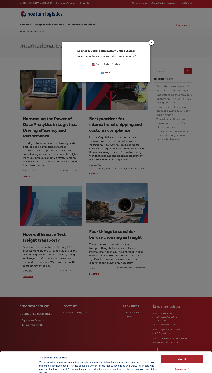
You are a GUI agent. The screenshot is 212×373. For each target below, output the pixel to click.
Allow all (181, 345)
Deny (182, 365)
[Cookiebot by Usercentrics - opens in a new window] (19, 367)
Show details (45, 367)
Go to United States (106, 64)
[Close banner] (207, 342)
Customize (182, 355)
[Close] (151, 43)
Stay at (106, 72)
